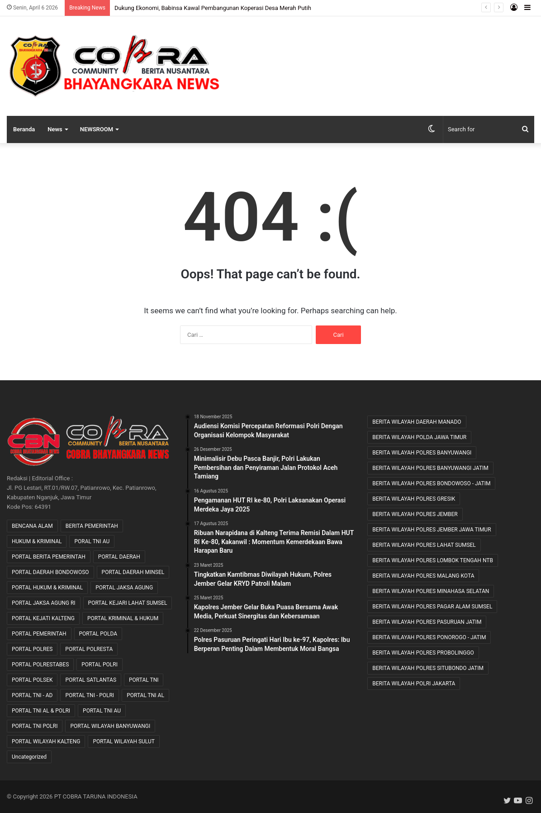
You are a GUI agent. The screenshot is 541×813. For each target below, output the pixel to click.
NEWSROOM (96, 129)
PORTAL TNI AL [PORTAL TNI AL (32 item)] (145, 695)
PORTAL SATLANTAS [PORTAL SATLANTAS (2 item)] (90, 680)
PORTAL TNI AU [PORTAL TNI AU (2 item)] (102, 711)
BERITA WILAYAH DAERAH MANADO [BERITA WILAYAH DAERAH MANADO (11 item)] (416, 422)
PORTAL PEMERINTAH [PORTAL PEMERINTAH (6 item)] (39, 634)
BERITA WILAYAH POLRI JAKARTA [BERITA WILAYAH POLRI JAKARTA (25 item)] (413, 683)
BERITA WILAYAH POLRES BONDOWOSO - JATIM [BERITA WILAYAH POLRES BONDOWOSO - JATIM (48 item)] (431, 483)
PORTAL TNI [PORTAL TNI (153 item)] (143, 680)
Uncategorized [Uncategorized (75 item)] (29, 757)
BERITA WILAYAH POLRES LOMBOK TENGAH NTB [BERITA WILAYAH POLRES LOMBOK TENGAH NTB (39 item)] (432, 560)
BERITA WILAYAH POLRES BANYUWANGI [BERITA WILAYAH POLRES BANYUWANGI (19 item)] (421, 453)
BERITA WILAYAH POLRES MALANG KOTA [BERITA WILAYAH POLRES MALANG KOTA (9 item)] (423, 576)
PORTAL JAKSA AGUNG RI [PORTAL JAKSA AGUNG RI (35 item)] (44, 603)
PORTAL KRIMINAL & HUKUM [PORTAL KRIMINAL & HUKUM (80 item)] (122, 618)
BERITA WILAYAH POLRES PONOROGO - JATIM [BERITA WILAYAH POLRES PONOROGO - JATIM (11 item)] (429, 637)
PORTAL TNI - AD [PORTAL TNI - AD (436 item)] (32, 695)
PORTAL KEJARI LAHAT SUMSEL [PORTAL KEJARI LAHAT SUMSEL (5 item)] (127, 603)
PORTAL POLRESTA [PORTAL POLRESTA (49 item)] (89, 649)
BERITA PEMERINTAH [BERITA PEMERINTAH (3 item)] (92, 526)
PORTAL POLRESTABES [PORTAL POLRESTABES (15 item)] (40, 664)
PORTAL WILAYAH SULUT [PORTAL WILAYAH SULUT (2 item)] (124, 741)
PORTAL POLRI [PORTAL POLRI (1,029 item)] (99, 664)
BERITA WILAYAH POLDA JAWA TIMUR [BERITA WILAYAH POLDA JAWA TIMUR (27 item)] (419, 437)
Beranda (24, 129)
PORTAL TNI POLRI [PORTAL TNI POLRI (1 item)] (34, 726)
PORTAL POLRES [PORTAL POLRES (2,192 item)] (32, 649)
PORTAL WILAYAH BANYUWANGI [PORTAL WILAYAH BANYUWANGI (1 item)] (110, 726)
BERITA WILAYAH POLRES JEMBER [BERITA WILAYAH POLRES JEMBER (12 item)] (414, 514)
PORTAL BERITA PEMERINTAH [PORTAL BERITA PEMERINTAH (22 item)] (48, 557)
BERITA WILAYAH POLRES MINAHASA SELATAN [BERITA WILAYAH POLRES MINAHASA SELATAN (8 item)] (430, 591)
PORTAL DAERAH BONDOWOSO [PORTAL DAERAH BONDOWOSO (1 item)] (50, 572)
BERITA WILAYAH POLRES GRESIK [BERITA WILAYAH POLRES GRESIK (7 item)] (413, 499)
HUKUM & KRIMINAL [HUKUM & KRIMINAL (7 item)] (37, 541)
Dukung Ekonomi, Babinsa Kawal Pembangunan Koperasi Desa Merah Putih (212, 8)
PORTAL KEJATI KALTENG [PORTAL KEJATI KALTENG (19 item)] (43, 618)
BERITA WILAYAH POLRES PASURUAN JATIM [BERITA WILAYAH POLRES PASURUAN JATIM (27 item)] (426, 622)
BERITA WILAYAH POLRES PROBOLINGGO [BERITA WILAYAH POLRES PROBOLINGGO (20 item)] (423, 653)
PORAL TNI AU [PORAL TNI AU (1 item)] (91, 541)
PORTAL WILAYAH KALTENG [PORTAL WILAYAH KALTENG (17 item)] (46, 741)
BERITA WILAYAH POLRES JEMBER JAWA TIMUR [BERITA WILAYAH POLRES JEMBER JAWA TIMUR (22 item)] (431, 529)
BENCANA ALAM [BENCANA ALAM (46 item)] (32, 526)
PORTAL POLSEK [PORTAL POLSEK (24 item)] (32, 680)
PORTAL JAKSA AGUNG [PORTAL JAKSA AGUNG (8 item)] (124, 587)
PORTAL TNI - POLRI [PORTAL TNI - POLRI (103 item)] (89, 695)
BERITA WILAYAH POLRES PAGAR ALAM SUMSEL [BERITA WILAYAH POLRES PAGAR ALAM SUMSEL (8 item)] (432, 606)
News (54, 129)
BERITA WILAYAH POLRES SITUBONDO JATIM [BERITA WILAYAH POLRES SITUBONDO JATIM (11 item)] (428, 668)
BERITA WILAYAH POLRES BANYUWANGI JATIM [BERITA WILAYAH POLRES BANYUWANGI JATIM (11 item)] (430, 468)
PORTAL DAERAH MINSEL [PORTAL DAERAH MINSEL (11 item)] (133, 572)
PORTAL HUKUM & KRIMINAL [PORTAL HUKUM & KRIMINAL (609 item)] (47, 587)
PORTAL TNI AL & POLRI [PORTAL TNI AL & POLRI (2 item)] (41, 711)
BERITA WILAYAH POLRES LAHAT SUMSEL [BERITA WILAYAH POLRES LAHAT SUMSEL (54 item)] (424, 545)
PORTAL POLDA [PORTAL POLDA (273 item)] (98, 634)
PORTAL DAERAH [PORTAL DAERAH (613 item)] (119, 557)
